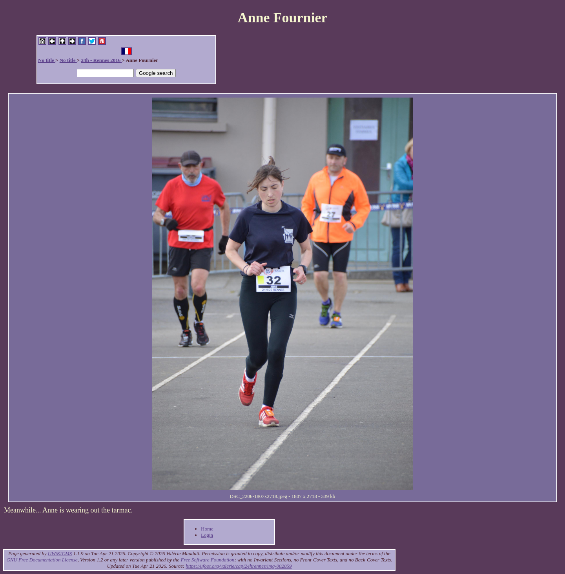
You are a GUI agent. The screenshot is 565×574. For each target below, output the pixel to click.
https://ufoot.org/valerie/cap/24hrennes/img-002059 (239, 566)
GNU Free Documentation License (41, 560)
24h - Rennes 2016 (101, 60)
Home (207, 529)
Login (207, 535)
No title (46, 60)
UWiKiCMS (60, 553)
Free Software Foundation (207, 560)
